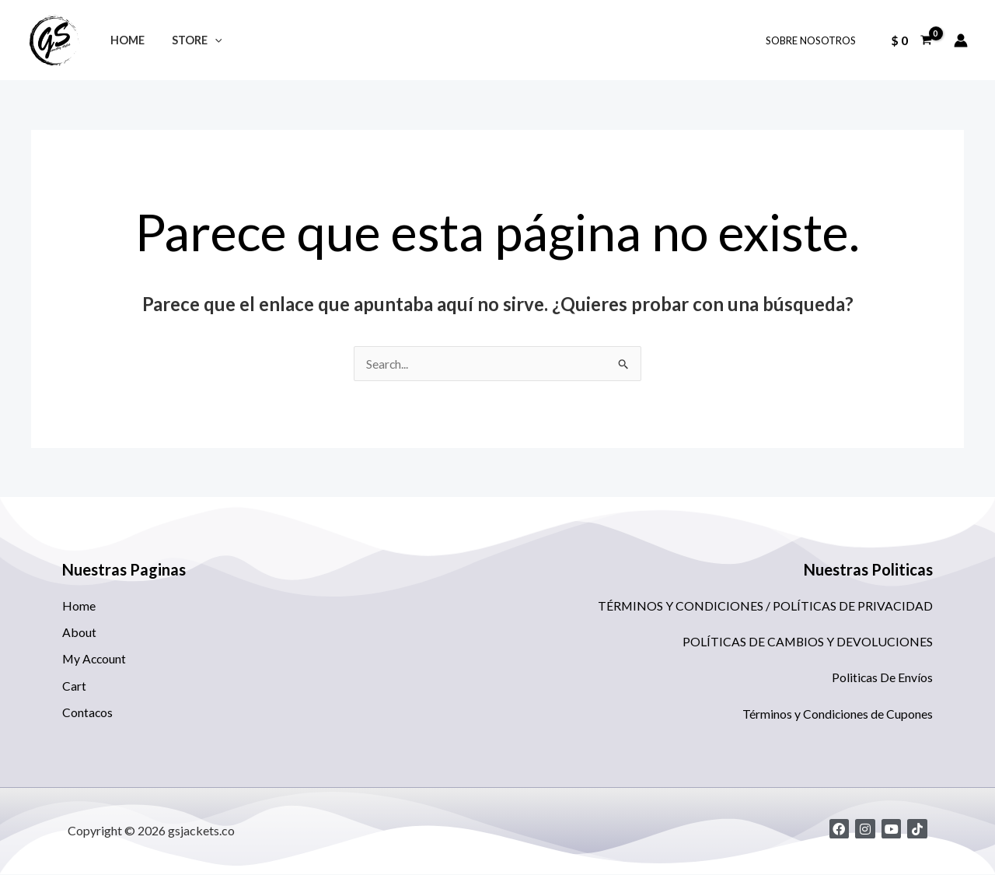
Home (125, 40)
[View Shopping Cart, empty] (911, 40)
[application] (208, 40)
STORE (190, 40)
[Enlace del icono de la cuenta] (961, 40)
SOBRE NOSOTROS (813, 40)
